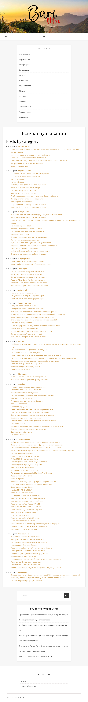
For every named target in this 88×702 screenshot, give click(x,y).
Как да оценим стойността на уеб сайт (27, 334)
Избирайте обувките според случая (25, 366)
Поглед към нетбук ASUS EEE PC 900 (26, 495)
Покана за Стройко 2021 (21, 226)
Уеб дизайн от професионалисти (24, 328)
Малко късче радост (19, 406)
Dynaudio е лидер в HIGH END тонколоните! (29, 526)
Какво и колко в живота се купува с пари (27, 298)
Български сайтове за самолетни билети (27, 539)
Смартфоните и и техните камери (25, 456)
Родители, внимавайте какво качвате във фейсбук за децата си (37, 426)
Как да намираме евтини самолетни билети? (29, 542)
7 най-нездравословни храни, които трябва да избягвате (34, 196)
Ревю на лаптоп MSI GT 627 (22, 476)
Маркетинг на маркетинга (21, 322)
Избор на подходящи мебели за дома (26, 228)
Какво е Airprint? (17, 478)
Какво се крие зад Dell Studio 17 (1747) (27, 509)
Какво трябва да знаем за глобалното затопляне (31, 264)
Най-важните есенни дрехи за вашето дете (29, 349)
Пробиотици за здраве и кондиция (25, 176)
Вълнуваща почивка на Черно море (25, 536)
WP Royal (20, 698)
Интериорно (24, 64)
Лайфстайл (23, 80)
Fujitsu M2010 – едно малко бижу (24, 459)
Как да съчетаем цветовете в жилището (27, 231)
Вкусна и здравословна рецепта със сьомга (29, 277)
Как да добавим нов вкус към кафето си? (27, 271)
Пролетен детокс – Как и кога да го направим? (30, 173)
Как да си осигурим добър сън (23, 190)
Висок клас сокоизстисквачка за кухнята (27, 274)
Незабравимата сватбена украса (24, 392)
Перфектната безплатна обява (23, 306)
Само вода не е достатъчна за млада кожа (28, 185)
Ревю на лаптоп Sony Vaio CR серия (25, 518)
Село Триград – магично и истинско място (28, 550)
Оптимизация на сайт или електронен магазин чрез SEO (34, 320)
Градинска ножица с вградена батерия (27, 401)
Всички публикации (28, 686)
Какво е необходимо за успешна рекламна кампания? (33, 317)
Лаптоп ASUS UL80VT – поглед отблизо (27, 501)
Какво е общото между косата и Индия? (27, 261)
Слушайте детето (18, 423)
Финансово (23, 117)
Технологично (25, 107)
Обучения (23, 96)
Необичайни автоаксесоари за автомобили (28, 157)
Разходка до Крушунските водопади (26, 562)
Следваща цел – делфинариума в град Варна (29, 553)
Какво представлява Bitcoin (22, 487)
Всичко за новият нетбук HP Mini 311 (26, 507)
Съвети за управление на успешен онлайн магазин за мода (35, 325)
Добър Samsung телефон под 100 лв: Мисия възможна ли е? (35, 442)
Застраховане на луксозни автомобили (27, 163)
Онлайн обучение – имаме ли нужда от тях (28, 377)
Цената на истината (19, 435)
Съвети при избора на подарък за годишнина (30, 412)
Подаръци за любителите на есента (26, 390)
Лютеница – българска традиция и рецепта (29, 282)
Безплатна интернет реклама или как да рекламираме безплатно (38, 314)
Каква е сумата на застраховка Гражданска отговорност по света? (38, 578)
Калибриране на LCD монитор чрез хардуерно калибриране (35, 523)
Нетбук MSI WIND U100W (21, 490)
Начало (23, 681)
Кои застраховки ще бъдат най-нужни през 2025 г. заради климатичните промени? (45, 575)
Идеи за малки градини (20, 404)
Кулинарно (23, 75)
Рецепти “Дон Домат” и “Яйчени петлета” (28, 280)
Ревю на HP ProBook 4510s (22, 492)
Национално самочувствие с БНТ (24, 293)
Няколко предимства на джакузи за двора (28, 387)
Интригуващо (24, 70)
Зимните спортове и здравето (23, 193)
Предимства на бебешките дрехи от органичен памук (33, 421)
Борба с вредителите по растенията (26, 418)
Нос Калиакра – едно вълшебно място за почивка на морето (36, 559)
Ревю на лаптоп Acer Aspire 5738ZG (25, 504)
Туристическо (25, 112)
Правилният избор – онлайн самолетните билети (31, 548)
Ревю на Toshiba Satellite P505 (23, 512)
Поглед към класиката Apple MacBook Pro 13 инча (31, 473)
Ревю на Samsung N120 (20, 515)
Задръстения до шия (19, 166)
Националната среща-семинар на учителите (29, 379)
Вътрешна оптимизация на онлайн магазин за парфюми (34, 311)
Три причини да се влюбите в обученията (28, 308)
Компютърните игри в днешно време (26, 464)
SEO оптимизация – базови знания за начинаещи (31, 331)
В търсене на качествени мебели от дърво (28, 254)
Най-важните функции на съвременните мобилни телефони (36, 447)
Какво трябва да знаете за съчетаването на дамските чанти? (36, 355)
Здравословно (25, 59)
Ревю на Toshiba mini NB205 (22, 467)
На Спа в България (18, 182)
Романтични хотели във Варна (23, 556)
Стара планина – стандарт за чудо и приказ (29, 204)
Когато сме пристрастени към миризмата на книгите (32, 415)
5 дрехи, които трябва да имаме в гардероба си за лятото (35, 361)
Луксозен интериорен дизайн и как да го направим (32, 243)
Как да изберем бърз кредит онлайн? (26, 580)
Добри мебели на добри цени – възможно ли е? (31, 251)
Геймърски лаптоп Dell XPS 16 (23, 521)
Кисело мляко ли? (18, 179)
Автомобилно (24, 54)
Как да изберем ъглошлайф (22, 453)
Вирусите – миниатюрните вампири (25, 187)
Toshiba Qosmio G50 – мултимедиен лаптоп (29, 462)
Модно (22, 91)
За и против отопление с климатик (25, 240)
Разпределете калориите (21, 201)
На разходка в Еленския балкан (24, 545)
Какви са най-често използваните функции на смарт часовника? (37, 445)
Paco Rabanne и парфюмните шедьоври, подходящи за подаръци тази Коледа (43, 358)
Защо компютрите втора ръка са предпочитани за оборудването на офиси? (42, 450)
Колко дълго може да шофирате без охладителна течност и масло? (39, 160)
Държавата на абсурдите (21, 432)
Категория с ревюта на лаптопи (24, 529)
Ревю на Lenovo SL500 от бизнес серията (28, 498)
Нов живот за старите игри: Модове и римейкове (31, 484)
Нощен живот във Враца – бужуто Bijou (27, 296)
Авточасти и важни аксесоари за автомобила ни (30, 155)
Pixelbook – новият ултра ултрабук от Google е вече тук (34, 481)
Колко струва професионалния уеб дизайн (28, 337)
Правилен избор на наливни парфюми (26, 364)
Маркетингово (25, 86)
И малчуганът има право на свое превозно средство (32, 395)
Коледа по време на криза (21, 398)
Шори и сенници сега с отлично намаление (29, 237)
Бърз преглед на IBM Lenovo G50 (24, 470)
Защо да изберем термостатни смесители (28, 217)
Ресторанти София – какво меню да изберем (29, 285)
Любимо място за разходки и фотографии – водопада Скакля (36, 567)
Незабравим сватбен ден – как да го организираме (32, 409)
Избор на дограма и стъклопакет (24, 248)
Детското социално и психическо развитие (28, 429)
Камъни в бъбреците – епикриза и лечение (29, 207)
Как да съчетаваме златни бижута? (25, 352)
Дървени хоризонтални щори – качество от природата (34, 245)
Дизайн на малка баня (20, 234)
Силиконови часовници (20, 369)
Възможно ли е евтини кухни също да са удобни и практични (36, 214)
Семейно (22, 101)
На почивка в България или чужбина (26, 564)
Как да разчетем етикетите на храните (27, 199)
